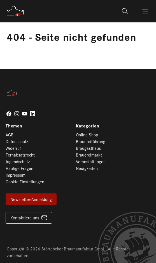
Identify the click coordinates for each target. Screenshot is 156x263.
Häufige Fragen (19, 168)
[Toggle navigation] (145, 11)
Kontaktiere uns (24, 218)
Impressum (15, 175)
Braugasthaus (88, 148)
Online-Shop (87, 135)
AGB (9, 135)
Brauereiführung (90, 141)
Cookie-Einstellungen (25, 181)
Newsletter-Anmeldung (31, 199)
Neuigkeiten (87, 168)
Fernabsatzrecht (20, 155)
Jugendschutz (18, 161)
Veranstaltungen (91, 161)
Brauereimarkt (89, 155)
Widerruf (13, 148)
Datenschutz (17, 141)
